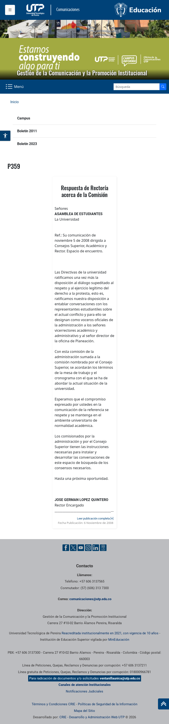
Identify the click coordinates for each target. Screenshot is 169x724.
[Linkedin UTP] (95, 547)
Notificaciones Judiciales (84, 691)
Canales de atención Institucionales (85, 685)
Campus (23, 118)
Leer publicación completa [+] (95, 518)
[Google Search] (137, 86)
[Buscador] (162, 86)
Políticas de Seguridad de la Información (107, 704)
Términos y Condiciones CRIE (53, 704)
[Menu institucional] (10, 10)
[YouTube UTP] (80, 547)
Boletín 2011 (27, 131)
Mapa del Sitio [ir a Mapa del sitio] (84, 711)
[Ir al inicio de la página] (163, 704)
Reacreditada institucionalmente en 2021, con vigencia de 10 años (110, 633)
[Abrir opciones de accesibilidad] (5, 135)
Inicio (14, 102)
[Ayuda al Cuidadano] (103, 547)
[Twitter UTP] (73, 547)
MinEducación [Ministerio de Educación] (118, 640)
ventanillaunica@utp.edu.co (120, 678)
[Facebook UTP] (65, 547)
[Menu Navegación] (15, 87)
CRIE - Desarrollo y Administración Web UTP (92, 717)
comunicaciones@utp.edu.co (90, 599)
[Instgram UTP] (88, 547)
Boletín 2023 (27, 144)
